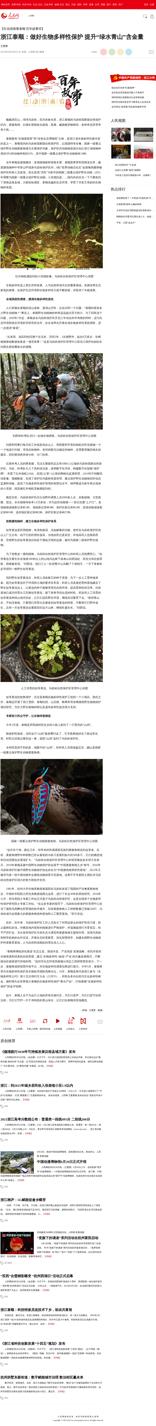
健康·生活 (59, 4)
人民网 (31, 16)
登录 (146, 4)
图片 (109, 4)
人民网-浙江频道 (36, 52)
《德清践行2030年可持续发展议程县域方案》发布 (38, 1052)
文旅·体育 (48, 4)
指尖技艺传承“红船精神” (123, 88)
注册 (152, 4)
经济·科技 (27, 4)
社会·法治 (37, 4)
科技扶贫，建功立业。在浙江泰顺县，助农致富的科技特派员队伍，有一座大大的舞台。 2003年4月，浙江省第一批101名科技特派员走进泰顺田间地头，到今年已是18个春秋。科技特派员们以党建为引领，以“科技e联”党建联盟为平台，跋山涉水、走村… (51, 1319)
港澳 (91, 4)
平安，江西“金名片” (126, 223)
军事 (85, 4)
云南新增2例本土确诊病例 (128, 204)
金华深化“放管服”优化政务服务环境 (128, 107)
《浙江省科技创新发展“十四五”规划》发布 (32, 1343)
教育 (115, 4)
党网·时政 (16, 4)
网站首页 (5, 4)
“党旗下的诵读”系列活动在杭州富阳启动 (67, 1238)
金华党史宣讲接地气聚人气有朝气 (127, 92)
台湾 (97, 4)
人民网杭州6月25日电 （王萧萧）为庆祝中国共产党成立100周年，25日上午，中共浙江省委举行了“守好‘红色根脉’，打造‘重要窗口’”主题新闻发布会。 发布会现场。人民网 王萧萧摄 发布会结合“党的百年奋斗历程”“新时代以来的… (51, 1095)
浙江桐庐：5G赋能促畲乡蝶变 (23, 1200)
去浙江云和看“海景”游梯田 (128, 170)
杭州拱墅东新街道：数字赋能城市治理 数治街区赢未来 (41, 1377)
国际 (79, 4)
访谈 (73, 4)
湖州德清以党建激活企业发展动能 (127, 97)
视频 (103, 4)
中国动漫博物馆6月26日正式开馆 (61, 1162)
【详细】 (50, 1066)
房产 (120, 4)
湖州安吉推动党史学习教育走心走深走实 (131, 102)
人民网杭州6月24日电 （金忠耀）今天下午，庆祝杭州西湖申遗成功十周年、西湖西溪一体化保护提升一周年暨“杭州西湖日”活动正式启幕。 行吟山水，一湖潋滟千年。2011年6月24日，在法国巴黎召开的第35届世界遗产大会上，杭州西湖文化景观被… (51, 1285)
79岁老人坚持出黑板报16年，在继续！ (133, 175)
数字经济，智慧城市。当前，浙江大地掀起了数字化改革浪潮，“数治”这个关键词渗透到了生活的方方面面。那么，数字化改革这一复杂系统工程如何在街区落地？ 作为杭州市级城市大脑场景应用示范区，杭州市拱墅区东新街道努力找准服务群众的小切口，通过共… (51, 1387)
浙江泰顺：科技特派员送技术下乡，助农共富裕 (36, 1310)
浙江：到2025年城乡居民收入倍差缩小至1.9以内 (36, 1085)
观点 (67, 4)
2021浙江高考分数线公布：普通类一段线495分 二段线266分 (45, 1119)
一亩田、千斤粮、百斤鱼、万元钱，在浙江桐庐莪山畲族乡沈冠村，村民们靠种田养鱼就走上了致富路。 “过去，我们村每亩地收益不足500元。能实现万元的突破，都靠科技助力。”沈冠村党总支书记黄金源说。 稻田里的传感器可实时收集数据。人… (51, 1209)
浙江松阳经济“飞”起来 (125, 165)
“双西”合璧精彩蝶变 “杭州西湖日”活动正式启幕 (36, 1276)
